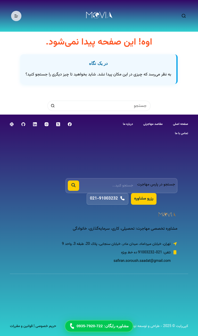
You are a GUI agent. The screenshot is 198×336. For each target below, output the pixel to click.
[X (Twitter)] (58, 124)
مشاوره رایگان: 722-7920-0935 (99, 326)
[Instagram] (46, 124)
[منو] (16, 16)
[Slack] (12, 124)
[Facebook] (70, 124)
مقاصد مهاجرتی (153, 124)
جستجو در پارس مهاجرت (156, 184)
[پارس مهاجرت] (121, 215)
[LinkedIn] (35, 124)
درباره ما (128, 124)
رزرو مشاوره (143, 198)
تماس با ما (181, 134)
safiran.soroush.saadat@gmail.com (142, 261)
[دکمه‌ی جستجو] (52, 106)
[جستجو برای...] (104, 106)
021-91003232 (107, 198)
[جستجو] (184, 16)
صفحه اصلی (180, 124)
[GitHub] (23, 124)
